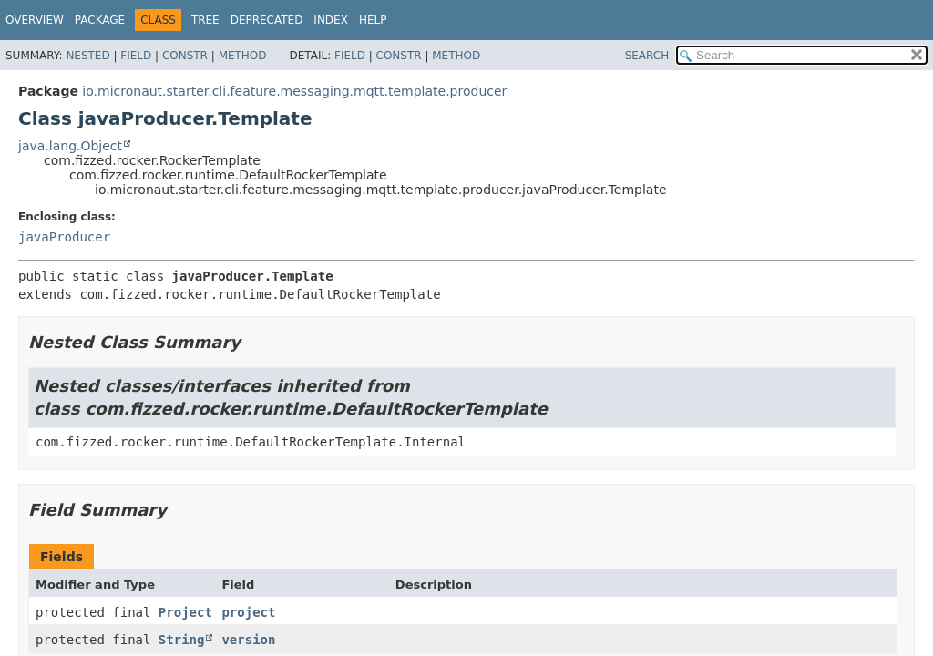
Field (135, 55)
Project (185, 612)
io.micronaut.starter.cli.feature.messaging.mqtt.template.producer (294, 91)
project (248, 612)
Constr (185, 55)
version (248, 639)
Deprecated (267, 20)
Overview (34, 20)
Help (373, 20)
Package (100, 20)
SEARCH (647, 55)
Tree (205, 20)
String (182, 639)
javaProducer (64, 237)
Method (243, 55)
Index (330, 20)
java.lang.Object (70, 145)
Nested (87, 55)
